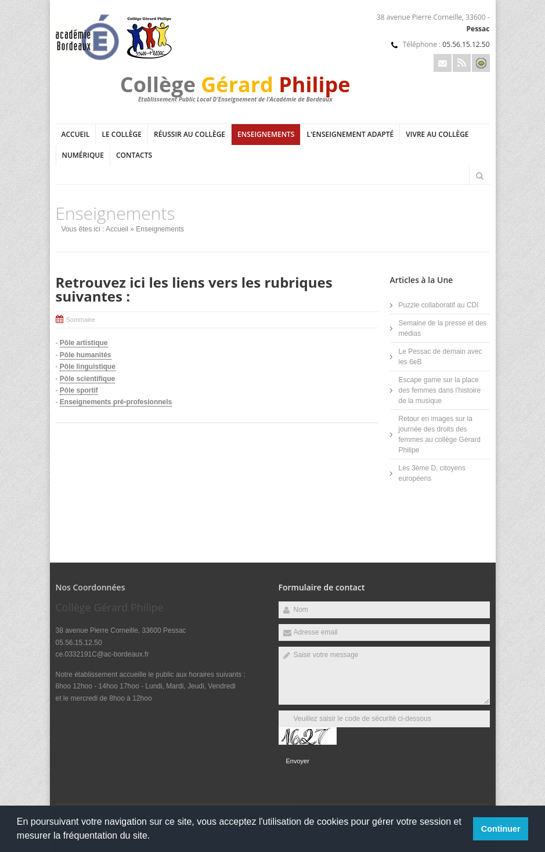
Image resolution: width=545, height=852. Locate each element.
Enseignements (265, 134)
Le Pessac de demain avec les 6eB (440, 356)
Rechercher (480, 176)
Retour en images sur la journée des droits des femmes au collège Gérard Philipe (440, 434)
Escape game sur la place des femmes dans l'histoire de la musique (440, 390)
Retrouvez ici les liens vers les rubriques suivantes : (194, 289)
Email (443, 63)
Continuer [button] (501, 828)
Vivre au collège (437, 134)
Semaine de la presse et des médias (443, 328)
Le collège (122, 134)
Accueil (76, 134)
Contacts (134, 155)
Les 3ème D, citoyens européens (432, 473)
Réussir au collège (189, 134)
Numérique (83, 155)
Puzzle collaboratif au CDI (439, 305)
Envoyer (297, 760)
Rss (462, 63)
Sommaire (80, 319)
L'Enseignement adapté (350, 134)
